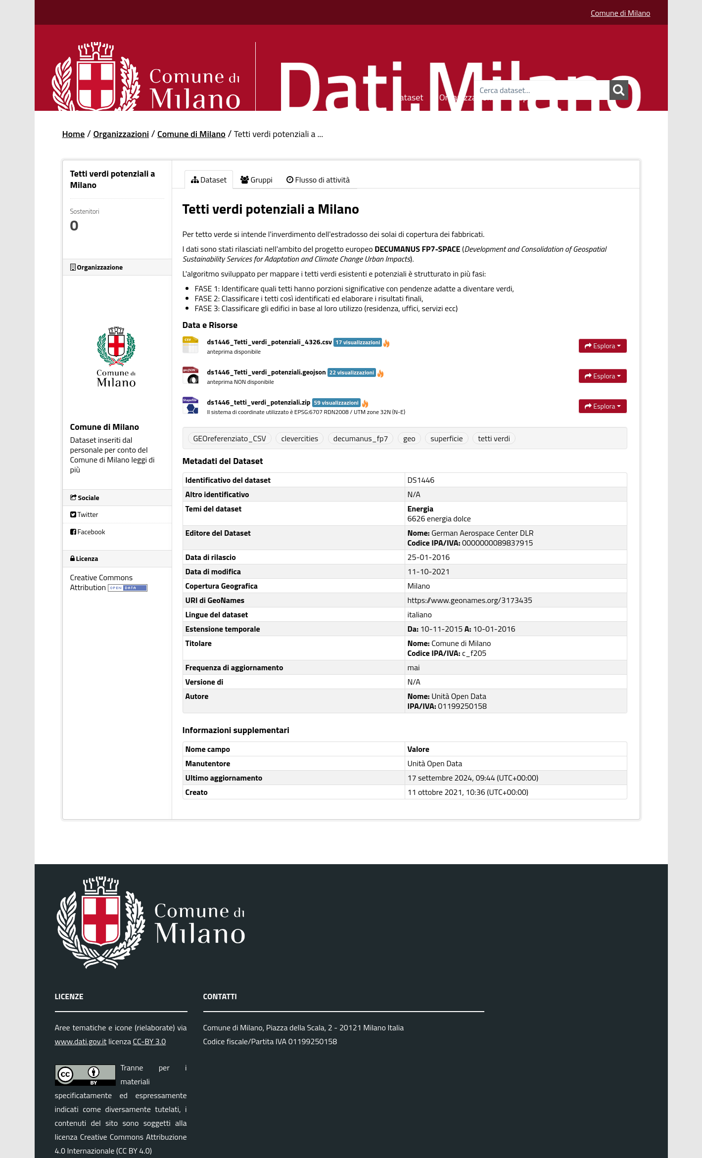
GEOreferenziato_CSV (229, 438)
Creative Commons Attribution (101, 582)
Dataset (408, 96)
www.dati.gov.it (81, 1041)
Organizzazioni (466, 96)
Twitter (84, 514)
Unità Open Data (435, 763)
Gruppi (522, 96)
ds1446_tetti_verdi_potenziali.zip (288, 402)
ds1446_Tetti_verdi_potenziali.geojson (296, 372)
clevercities (299, 438)
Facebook (87, 531)
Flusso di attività (318, 179)
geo (409, 438)
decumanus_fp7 (360, 438)
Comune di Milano (620, 13)
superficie (446, 438)
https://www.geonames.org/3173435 (470, 600)
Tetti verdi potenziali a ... (278, 133)
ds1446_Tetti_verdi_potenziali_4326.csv (299, 341)
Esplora (602, 345)
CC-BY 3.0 (149, 1041)
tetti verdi (494, 438)
